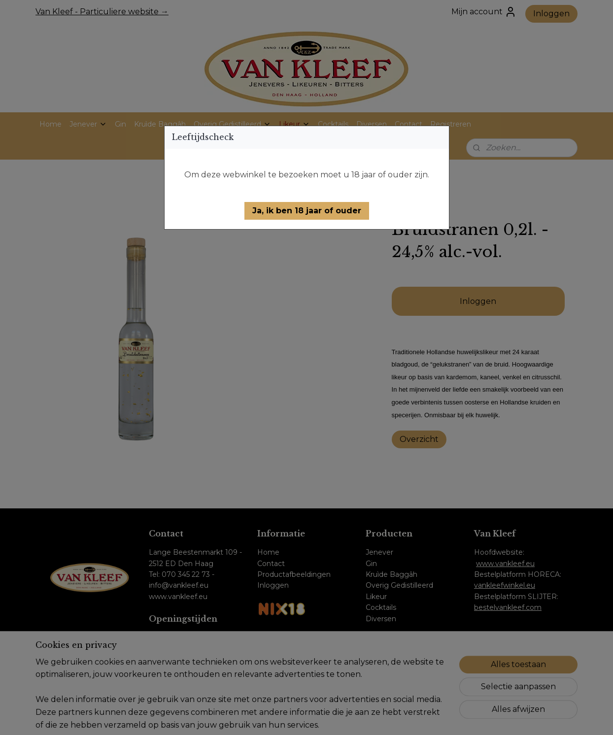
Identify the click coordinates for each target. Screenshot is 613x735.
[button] (307, 210)
